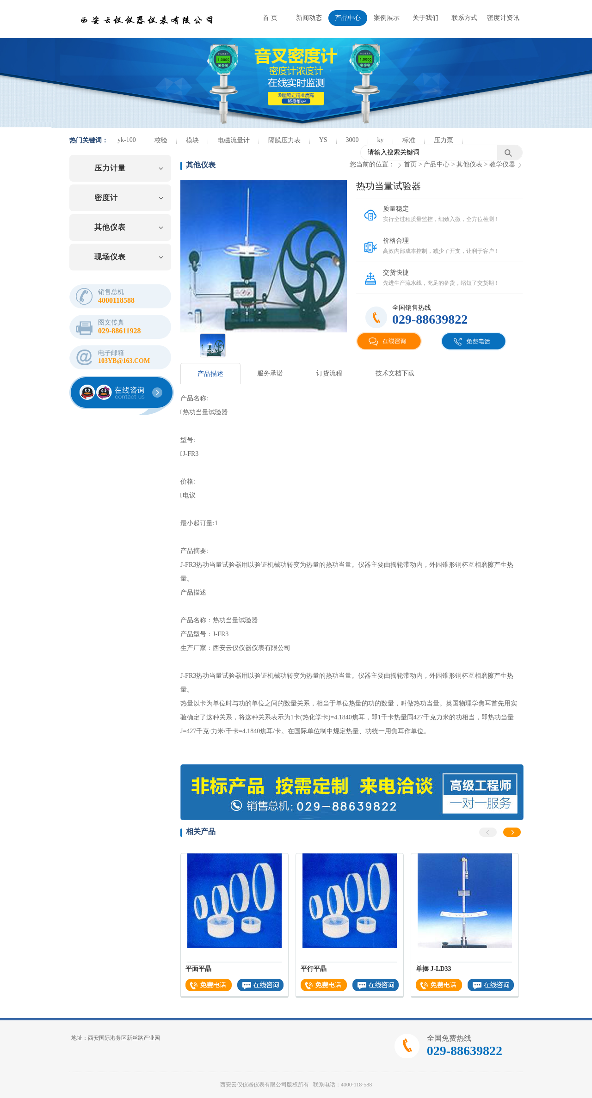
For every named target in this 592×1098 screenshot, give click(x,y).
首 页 (270, 17)
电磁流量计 (233, 140)
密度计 (106, 198)
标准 (408, 140)
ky (380, 139)
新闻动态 (309, 17)
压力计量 (110, 168)
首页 (410, 164)
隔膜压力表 (284, 140)
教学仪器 (502, 164)
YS (323, 139)
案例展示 (387, 17)
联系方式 (464, 17)
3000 (352, 139)
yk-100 (126, 139)
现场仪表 (110, 257)
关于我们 (425, 17)
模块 (192, 140)
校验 (160, 140)
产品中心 (348, 17)
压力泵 (443, 140)
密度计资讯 (503, 17)
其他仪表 (110, 227)
